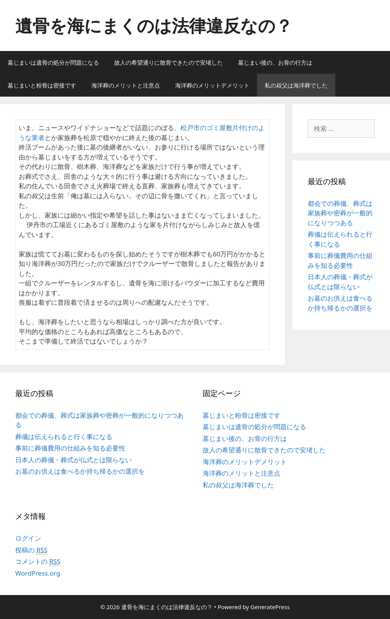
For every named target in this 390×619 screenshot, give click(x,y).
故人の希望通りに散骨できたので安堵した (168, 62)
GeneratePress (270, 607)
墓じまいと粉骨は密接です (42, 85)
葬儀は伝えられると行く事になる (63, 436)
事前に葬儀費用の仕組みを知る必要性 (70, 448)
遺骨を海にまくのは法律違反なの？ (153, 25)
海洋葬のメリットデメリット (212, 85)
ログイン (28, 538)
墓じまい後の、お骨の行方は (275, 62)
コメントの (38, 561)
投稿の (31, 550)
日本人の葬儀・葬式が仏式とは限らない (73, 459)
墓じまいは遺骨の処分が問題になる (53, 62)
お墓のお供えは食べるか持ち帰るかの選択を (80, 471)
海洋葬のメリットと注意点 (125, 85)
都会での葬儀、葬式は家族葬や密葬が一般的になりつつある (340, 213)
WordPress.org (37, 573)
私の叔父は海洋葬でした (296, 85)
